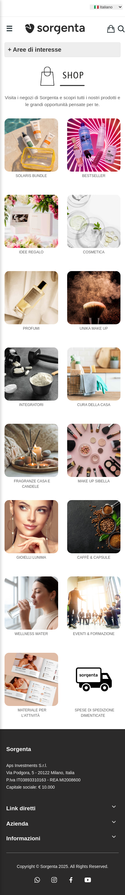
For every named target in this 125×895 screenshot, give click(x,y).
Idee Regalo (31, 252)
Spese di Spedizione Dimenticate (94, 713)
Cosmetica (94, 252)
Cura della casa (93, 405)
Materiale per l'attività (32, 713)
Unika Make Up (94, 328)
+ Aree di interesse (34, 49)
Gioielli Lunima (31, 557)
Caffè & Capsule (93, 557)
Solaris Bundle (31, 176)
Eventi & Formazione (93, 634)
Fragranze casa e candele (32, 484)
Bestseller (93, 176)
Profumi (31, 328)
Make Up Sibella (94, 481)
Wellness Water (31, 634)
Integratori (31, 405)
